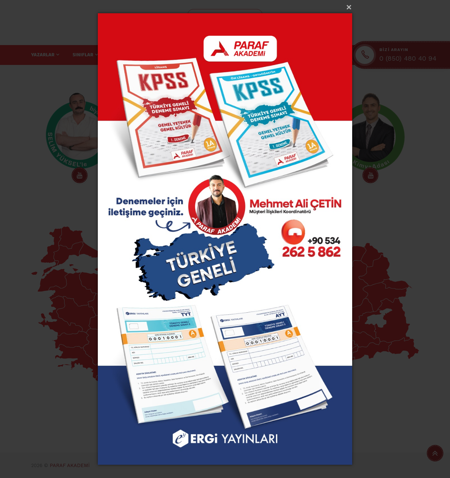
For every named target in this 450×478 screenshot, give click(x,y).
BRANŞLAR (123, 55)
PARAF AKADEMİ (70, 465)
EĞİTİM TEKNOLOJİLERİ (179, 55)
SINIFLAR (83, 55)
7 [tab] (243, 208)
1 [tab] (188, 208)
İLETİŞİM (290, 55)
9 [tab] (262, 208)
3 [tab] (206, 208)
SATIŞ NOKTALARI (243, 55)
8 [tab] (253, 208)
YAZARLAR (42, 55)
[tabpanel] (79, 139)
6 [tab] (234, 208)
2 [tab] (197, 208)
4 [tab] (216, 208)
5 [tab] (225, 208)
